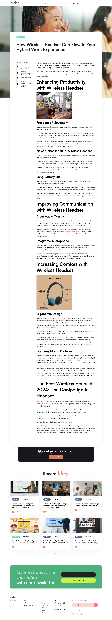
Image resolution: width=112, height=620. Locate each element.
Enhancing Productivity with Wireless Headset (25, 67)
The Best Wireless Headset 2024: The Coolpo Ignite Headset (26, 84)
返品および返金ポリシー (59, 609)
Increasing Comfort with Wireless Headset (26, 78)
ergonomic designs (61, 318)
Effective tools (75, 63)
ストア (44, 600)
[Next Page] (56, 553)
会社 (25, 600)
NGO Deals (45, 610)
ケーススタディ (46, 603)
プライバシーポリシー (59, 606)
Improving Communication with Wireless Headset (26, 73)
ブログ (56, 600)
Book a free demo (56, 457)
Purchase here (67, 422)
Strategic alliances (47, 612)
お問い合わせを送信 (59, 603)
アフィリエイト (46, 607)
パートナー (45, 605)
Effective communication (73, 232)
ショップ (67, 3)
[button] (47, 3)
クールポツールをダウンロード (30, 606)
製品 (25, 603)
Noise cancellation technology (46, 155)
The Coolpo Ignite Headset (45, 401)
